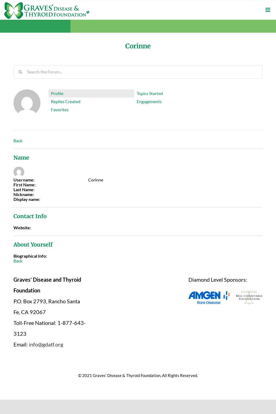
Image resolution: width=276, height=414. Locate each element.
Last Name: (23, 189)
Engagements (149, 101)
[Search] (20, 72)
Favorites (59, 109)
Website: (22, 227)
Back (17, 140)
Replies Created (65, 101)
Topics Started (150, 93)
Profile (57, 93)
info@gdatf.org (46, 344)
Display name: (26, 199)
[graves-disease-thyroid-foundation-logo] (46, 4)
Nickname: (23, 194)
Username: (23, 179)
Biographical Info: (30, 256)
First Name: (24, 184)
